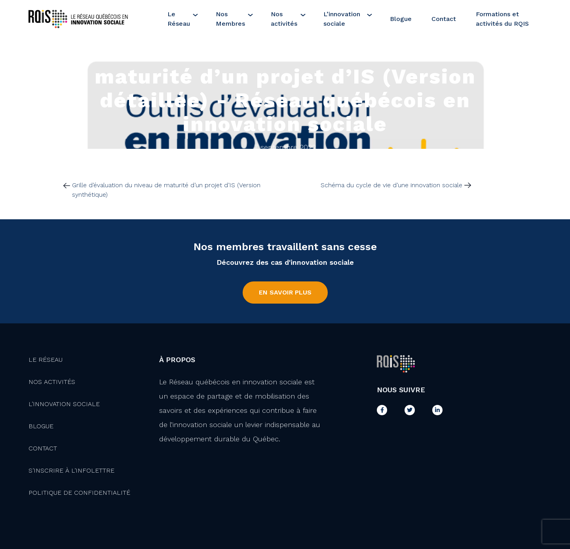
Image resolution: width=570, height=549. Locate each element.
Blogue (401, 19)
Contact (443, 19)
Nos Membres (230, 18)
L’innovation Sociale (64, 404)
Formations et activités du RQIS (502, 18)
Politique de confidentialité (79, 492)
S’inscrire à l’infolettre (71, 470)
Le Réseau (178, 18)
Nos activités (284, 18)
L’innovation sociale (341, 18)
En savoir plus (285, 292)
